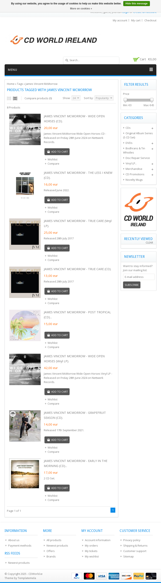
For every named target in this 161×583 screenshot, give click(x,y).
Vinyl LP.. (131, 163)
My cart (135, 20)
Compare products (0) (38, 98)
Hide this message (137, 3)
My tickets (91, 551)
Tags (20, 84)
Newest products (19, 563)
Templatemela (27, 578)
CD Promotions (135, 174)
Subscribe (132, 285)
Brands (51, 556)
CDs (128, 128)
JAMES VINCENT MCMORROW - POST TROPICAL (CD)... (77, 314)
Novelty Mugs (134, 180)
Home (10, 84)
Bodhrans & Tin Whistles (134, 150)
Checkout (150, 20)
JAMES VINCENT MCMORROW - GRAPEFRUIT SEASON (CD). (75, 415)
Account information (97, 540)
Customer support (134, 551)
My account (120, 20)
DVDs (129, 143)
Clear (149, 242)
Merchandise (134, 169)
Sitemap (128, 556)
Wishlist (50, 159)
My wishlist (92, 556)
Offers (51, 551)
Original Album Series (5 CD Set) (138, 135)
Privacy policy (131, 540)
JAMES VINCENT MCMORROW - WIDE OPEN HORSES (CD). (74, 118)
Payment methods (19, 545)
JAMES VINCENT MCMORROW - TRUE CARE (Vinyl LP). (78, 223)
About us (13, 540)
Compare (51, 163)
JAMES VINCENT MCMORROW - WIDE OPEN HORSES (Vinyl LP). (74, 358)
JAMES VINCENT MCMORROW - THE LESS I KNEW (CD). (78, 175)
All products (54, 540)
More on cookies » (81, 8)
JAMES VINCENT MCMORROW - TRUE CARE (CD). (77, 269)
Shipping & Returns (135, 545)
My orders (91, 545)
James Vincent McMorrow (41, 84)
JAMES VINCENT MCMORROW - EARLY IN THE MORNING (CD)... (75, 463)
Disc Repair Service (138, 158)
